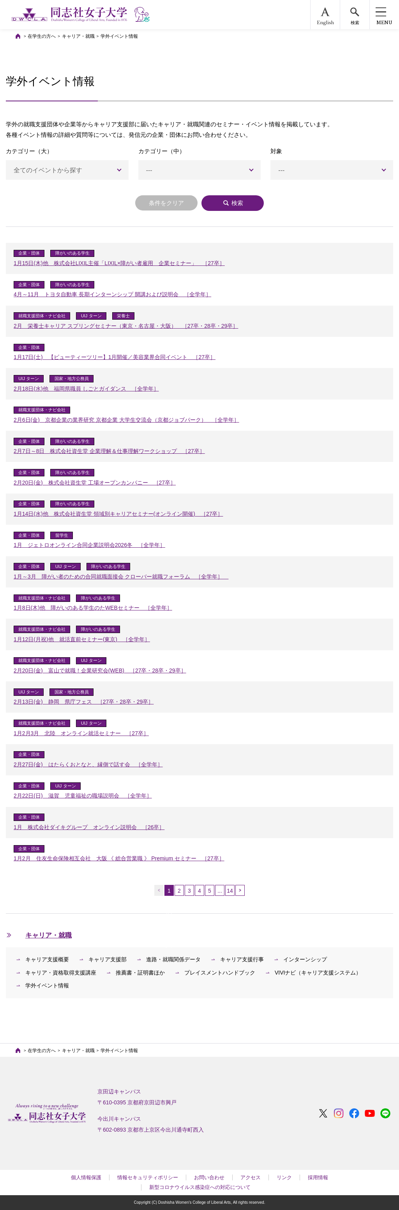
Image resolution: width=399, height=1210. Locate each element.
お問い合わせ (209, 1177)
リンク (284, 1177)
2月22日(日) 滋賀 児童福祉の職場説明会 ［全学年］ (83, 796)
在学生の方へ (42, 36)
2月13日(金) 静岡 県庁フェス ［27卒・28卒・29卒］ (84, 702)
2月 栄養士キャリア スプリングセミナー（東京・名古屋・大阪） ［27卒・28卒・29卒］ (126, 326)
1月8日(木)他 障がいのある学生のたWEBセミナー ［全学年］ (93, 608)
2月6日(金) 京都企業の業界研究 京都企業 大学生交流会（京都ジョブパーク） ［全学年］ (126, 420)
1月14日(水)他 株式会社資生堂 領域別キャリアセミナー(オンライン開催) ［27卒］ (118, 514)
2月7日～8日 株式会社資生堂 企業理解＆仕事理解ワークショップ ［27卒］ (109, 451)
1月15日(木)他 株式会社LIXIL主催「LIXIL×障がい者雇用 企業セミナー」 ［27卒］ (119, 263)
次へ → (240, 890)
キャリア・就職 (78, 36)
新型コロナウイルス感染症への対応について (200, 1187)
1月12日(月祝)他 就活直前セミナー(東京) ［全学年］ (82, 639)
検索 (232, 203)
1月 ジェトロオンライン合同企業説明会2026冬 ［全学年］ (89, 545)
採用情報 (318, 1177)
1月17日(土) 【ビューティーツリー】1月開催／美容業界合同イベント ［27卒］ (114, 357)
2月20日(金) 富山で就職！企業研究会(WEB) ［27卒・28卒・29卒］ (100, 670)
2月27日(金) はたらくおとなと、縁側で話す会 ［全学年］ (88, 764)
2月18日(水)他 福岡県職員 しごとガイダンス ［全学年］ (86, 389)
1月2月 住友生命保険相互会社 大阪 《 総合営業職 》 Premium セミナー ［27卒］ (119, 858)
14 (230, 891)
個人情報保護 (86, 1177)
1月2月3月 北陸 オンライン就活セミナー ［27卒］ (81, 733)
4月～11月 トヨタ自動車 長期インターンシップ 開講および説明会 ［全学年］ (112, 294)
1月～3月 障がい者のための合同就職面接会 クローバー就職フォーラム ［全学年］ (121, 576)
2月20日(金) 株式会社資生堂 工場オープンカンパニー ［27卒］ (95, 482)
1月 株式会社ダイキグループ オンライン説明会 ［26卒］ (89, 827)
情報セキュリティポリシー (147, 1177)
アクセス (250, 1177)
